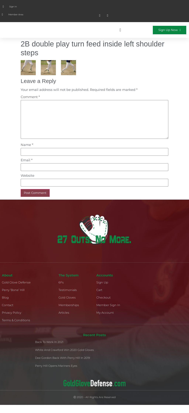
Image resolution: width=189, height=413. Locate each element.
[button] (120, 34)
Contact (7, 313)
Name (27, 153)
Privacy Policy (11, 321)
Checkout (103, 305)
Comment (30, 105)
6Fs (61, 290)
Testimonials (68, 298)
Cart (99, 298)
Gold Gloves (67, 305)
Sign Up (102, 290)
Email (26, 168)
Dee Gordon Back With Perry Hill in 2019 (62, 366)
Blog (5, 305)
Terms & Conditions (16, 328)
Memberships (69, 313)
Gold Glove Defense (16, 290)
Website (27, 183)
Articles (64, 321)
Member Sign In (108, 313)
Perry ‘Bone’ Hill (13, 298)
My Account (105, 321)
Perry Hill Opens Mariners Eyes (56, 374)
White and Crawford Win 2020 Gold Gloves (64, 358)
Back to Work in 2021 (49, 350)
